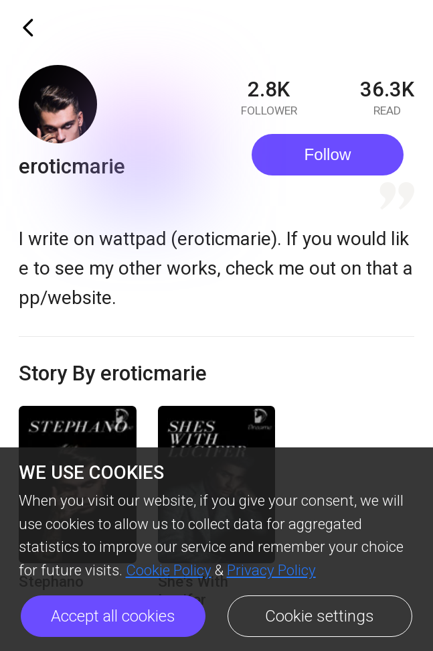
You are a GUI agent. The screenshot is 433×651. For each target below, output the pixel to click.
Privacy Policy (271, 570)
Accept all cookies (113, 616)
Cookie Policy (168, 570)
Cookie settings (319, 616)
